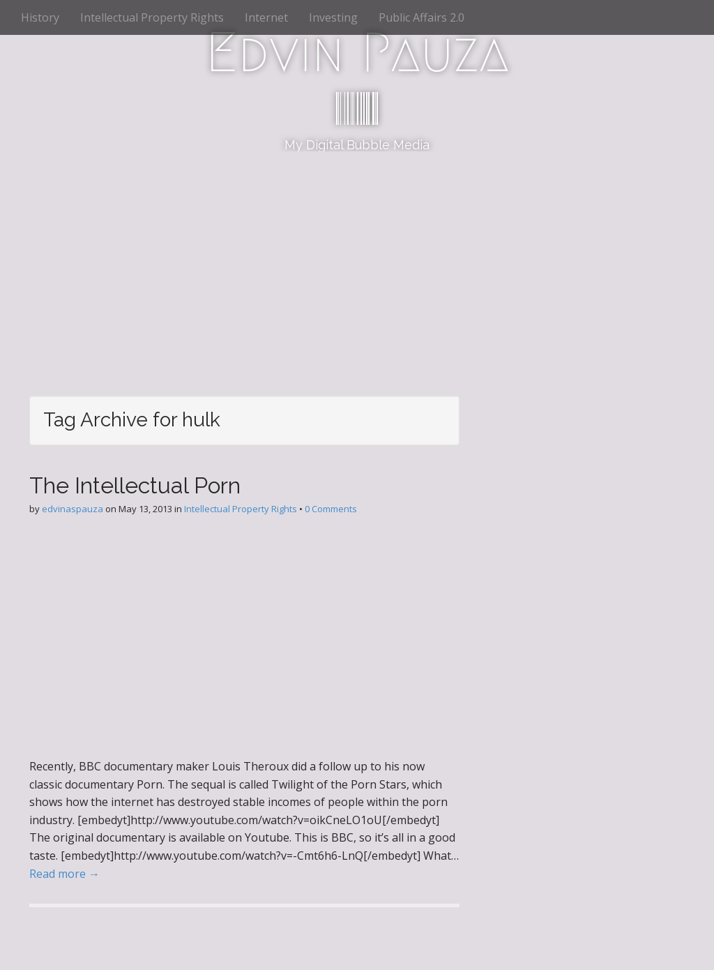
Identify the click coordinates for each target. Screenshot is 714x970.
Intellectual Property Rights (152, 17)
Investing (333, 17)
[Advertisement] (357, 256)
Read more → (64, 873)
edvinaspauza (72, 508)
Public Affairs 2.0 (421, 17)
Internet (266, 17)
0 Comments (331, 508)
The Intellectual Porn (135, 485)
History (40, 17)
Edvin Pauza (357, 52)
